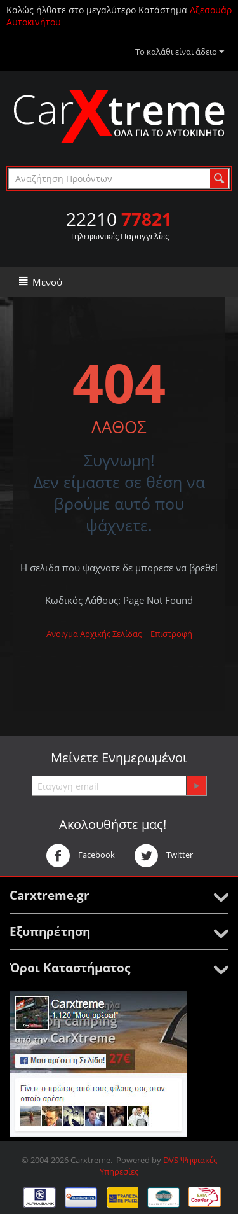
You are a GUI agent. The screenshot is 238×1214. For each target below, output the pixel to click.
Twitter (163, 856)
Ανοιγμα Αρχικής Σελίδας (94, 633)
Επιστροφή (171, 633)
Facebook (80, 856)
